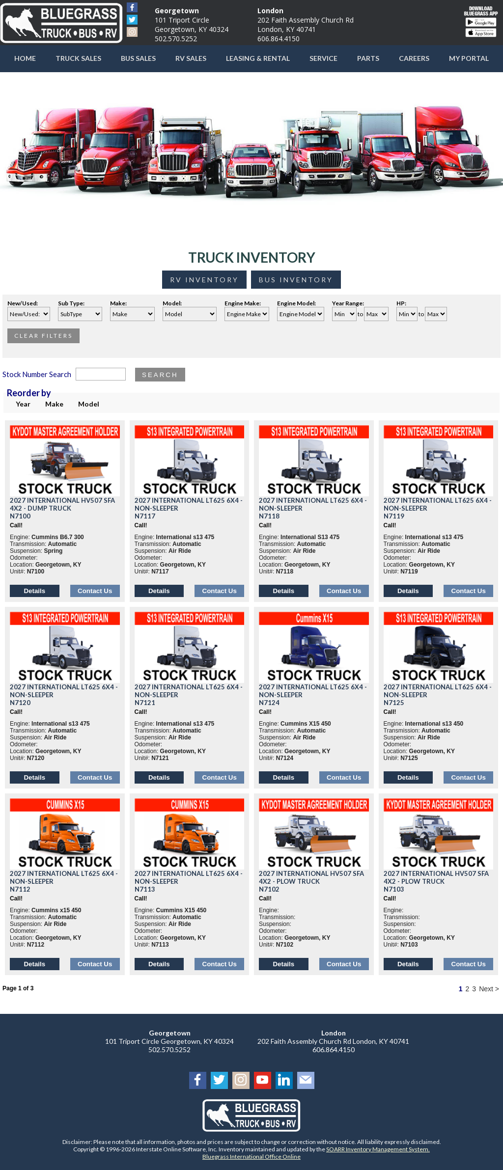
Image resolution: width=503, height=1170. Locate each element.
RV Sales (190, 58)
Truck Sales (78, 58)
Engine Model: (297, 303)
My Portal (469, 58)
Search (160, 375)
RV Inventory (204, 279)
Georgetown (177, 10)
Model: (173, 303)
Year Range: (348, 303)
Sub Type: (72, 303)
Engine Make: (243, 303)
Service (323, 58)
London (270, 10)
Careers (414, 58)
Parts (368, 58)
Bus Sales (138, 58)
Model (88, 404)
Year (23, 404)
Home (25, 58)
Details (34, 591)
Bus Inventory (296, 279)
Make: (119, 303)
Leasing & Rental (258, 58)
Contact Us (95, 591)
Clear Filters (43, 335)
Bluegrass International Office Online (251, 1156)
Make (54, 404)
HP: (402, 303)
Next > (489, 989)
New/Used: (22, 303)
